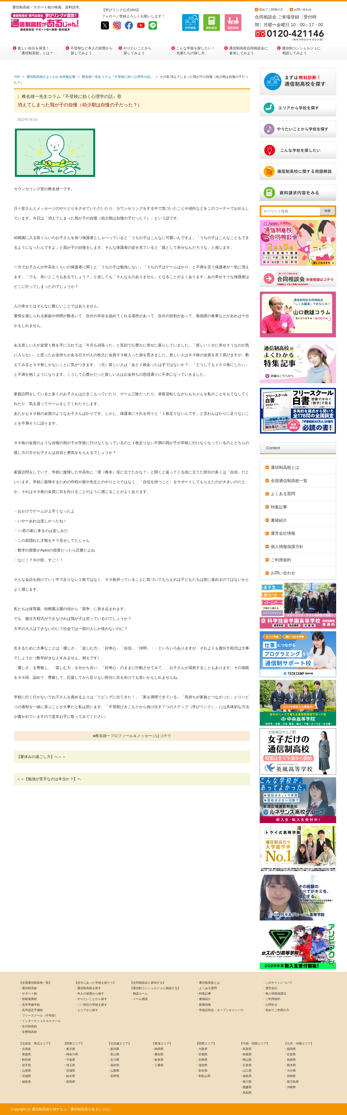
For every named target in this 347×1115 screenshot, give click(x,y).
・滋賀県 (201, 1065)
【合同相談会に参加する (146, 982)
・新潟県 (113, 1048)
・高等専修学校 (29, 1004)
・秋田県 (25, 1059)
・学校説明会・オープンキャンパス (220, 1010)
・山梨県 (113, 1070)
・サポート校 (28, 993)
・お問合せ (269, 1004)
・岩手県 (25, 1065)
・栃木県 (69, 1076)
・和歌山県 (202, 1076)
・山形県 (25, 1070)
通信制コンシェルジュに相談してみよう (301, 50)
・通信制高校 (28, 988)
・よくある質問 (206, 988)
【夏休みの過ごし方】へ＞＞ (41, 756)
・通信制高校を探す (87, 988)
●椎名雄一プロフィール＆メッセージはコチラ (132, 736)
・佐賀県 (290, 1054)
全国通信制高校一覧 (289, 480)
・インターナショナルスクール (40, 1020)
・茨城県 (69, 1070)
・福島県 (25, 1081)
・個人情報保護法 (274, 993)
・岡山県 (246, 1059)
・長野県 (113, 1076)
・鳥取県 (246, 1048)
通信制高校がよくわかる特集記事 (51, 76)
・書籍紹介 (203, 999)
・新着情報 (203, 1004)
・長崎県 (290, 1059)
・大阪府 (201, 1048)
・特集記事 (203, 993)
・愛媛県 (246, 1087)
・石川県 (113, 1059)
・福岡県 (290, 1048)
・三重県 (157, 1065)
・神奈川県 (70, 1054)
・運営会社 (269, 988)
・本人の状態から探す (89, 993)
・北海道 (25, 1048)
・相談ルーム (139, 993)
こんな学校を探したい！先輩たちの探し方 (195, 50)
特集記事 (279, 507)
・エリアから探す (86, 1010)
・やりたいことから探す (90, 999)
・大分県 (290, 1070)
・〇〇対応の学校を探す (90, 1004)
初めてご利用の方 (271, 9)
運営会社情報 (283, 533)
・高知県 (246, 1092)
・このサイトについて (277, 982)
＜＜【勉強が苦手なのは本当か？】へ (49, 779)
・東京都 (69, 1048)
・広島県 (246, 1065)
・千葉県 (69, 1059)
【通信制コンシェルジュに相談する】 (155, 988)
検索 (327, 210)
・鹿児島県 (291, 1081)
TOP (17, 76)
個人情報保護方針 (287, 546)
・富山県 (113, 1054)
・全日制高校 (28, 1026)
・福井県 (113, 1065)
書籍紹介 (279, 520)
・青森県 (25, 1054)
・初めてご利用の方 (275, 1010)
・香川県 (246, 1081)
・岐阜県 (157, 1059)
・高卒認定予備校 (31, 1010)
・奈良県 (201, 1070)
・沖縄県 (290, 1087)
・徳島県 (246, 1076)
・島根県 (246, 1054)
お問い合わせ (303, 9)
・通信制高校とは (208, 982)
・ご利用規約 (271, 999)
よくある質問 (283, 493)
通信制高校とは (285, 467)
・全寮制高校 (28, 1031)
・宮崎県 (290, 1076)
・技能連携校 (28, 999)
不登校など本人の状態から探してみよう (91, 50)
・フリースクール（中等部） (38, 1015)
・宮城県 (25, 1076)
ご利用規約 (281, 560)
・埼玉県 (69, 1065)
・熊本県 (290, 1065)
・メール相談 (139, 999)
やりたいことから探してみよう (137, 50)
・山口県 (246, 1070)
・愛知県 (157, 1054)
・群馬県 (69, 1081)
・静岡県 (157, 1048)
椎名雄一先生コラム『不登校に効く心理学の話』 (117, 76)
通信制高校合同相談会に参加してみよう (248, 50)
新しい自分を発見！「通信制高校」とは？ (35, 50)
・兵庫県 (201, 1059)
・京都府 (201, 1054)
